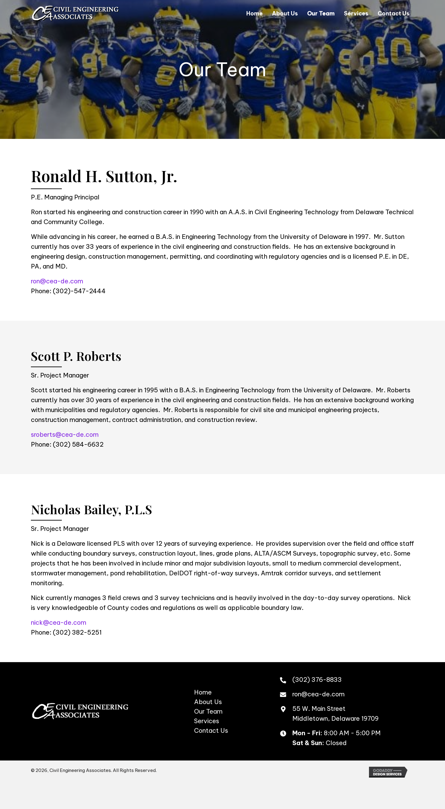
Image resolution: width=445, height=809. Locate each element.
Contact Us (211, 730)
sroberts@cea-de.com (65, 434)
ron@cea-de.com (57, 281)
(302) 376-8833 (317, 679)
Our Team (208, 711)
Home (203, 692)
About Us (208, 702)
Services (206, 721)
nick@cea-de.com (58, 622)
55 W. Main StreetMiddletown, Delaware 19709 (335, 713)
